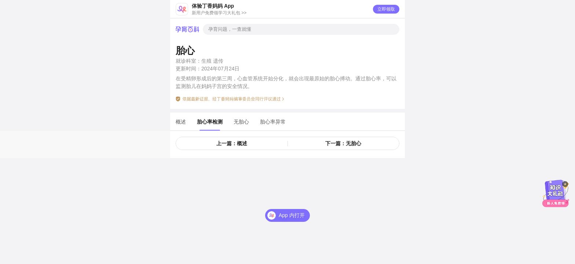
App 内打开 (292, 215)
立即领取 (386, 9)
